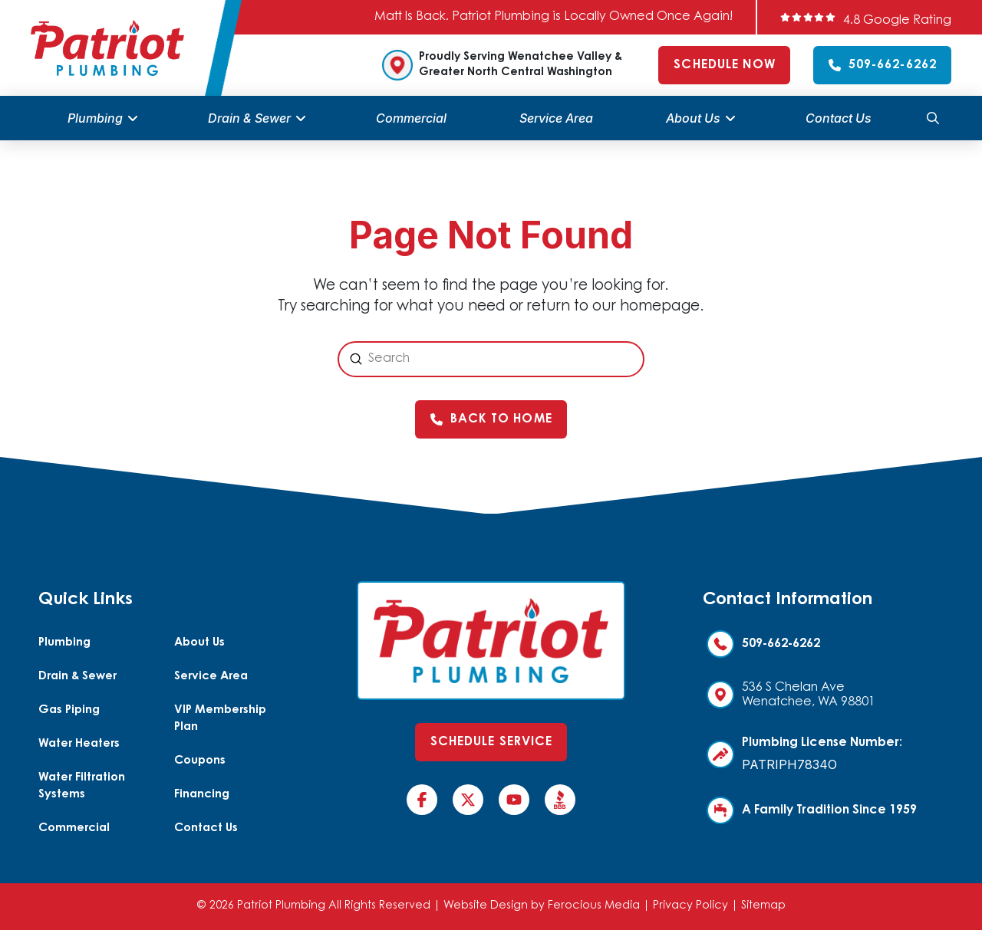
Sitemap (763, 906)
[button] (933, 118)
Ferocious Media (594, 906)
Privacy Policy (690, 906)
